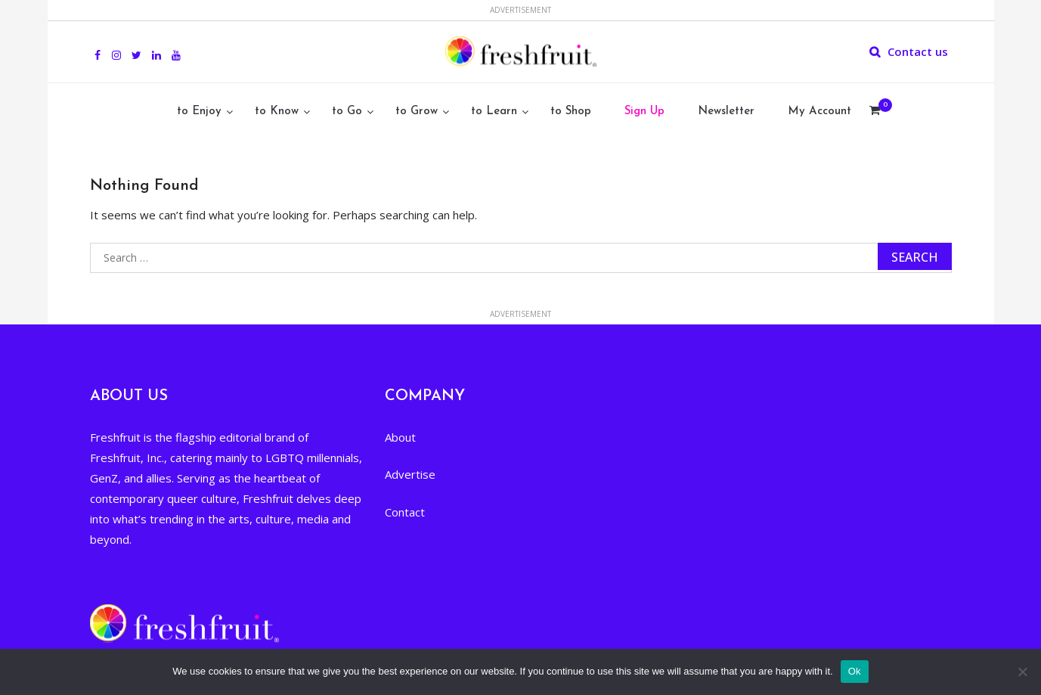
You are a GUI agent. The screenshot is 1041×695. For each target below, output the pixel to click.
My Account (819, 111)
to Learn (494, 111)
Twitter (136, 46)
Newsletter (726, 111)
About (400, 437)
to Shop (570, 111)
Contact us (918, 51)
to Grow (416, 111)
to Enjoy (199, 111)
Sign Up (644, 111)
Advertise (410, 474)
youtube (176, 46)
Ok (854, 671)
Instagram (116, 46)
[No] (1022, 671)
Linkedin (156, 46)
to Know (277, 111)
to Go (347, 111)
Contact (405, 512)
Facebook (97, 46)
